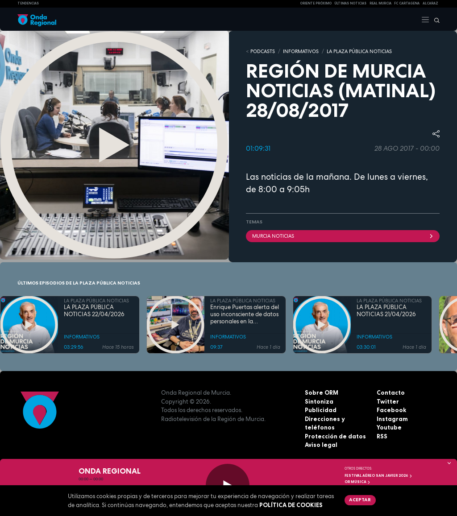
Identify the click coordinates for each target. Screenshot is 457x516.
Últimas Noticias (350, 3)
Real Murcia (380, 3)
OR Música (357, 481)
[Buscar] (435, 19)
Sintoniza (319, 401)
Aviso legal (321, 444)
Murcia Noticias (342, 236)
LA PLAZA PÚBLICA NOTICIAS (359, 51)
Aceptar (360, 499)
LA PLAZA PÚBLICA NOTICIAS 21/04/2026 (386, 311)
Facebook (391, 409)
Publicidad (321, 409)
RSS (382, 436)
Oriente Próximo (316, 3)
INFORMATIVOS (301, 51)
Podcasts (262, 51)
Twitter (388, 401)
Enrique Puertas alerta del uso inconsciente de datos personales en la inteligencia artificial (244, 315)
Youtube (389, 427)
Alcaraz (430, 3)
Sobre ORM (321, 392)
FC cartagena (407, 3)
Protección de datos (335, 436)
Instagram (392, 418)
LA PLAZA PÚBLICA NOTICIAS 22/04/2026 (94, 311)
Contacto (391, 392)
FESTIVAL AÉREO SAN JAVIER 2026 (378, 475)
